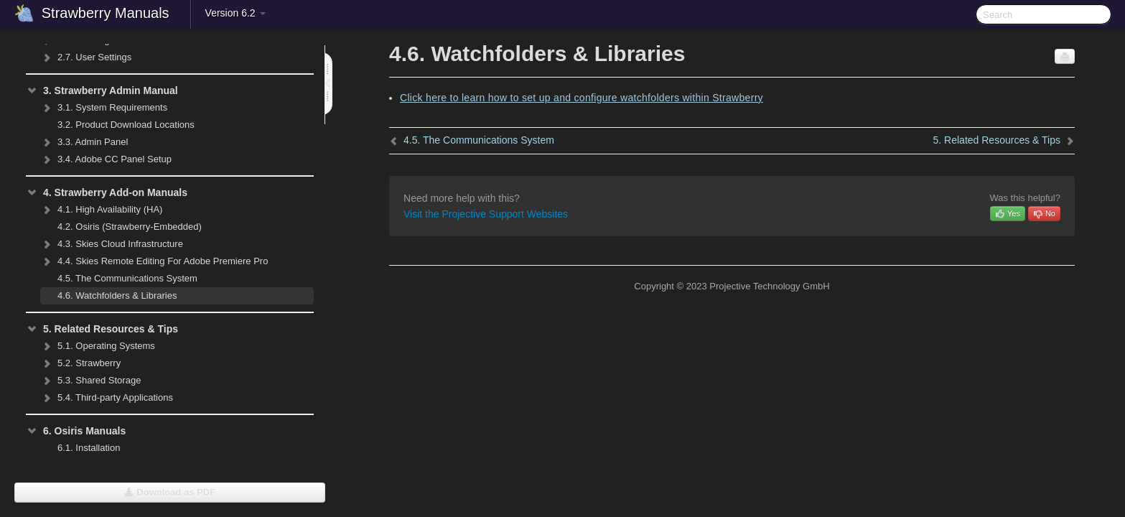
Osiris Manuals (76, 430)
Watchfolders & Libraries (117, 295)
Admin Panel (84, 142)
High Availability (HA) (101, 209)
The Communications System (127, 278)
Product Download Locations (126, 124)
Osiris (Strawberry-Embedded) (129, 226)
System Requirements (103, 107)
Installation (88, 447)
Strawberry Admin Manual (102, 90)
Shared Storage (90, 380)
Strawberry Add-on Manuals (106, 192)
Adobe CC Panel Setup (106, 159)
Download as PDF (169, 492)
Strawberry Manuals (105, 13)
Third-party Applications (106, 397)
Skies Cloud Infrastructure (111, 244)
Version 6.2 (235, 13)
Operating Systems (97, 346)
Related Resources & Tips (102, 328)
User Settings (85, 57)
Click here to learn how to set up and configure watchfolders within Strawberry (581, 97)
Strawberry (80, 363)
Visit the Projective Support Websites (485, 214)
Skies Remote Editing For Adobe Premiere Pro (154, 261)
